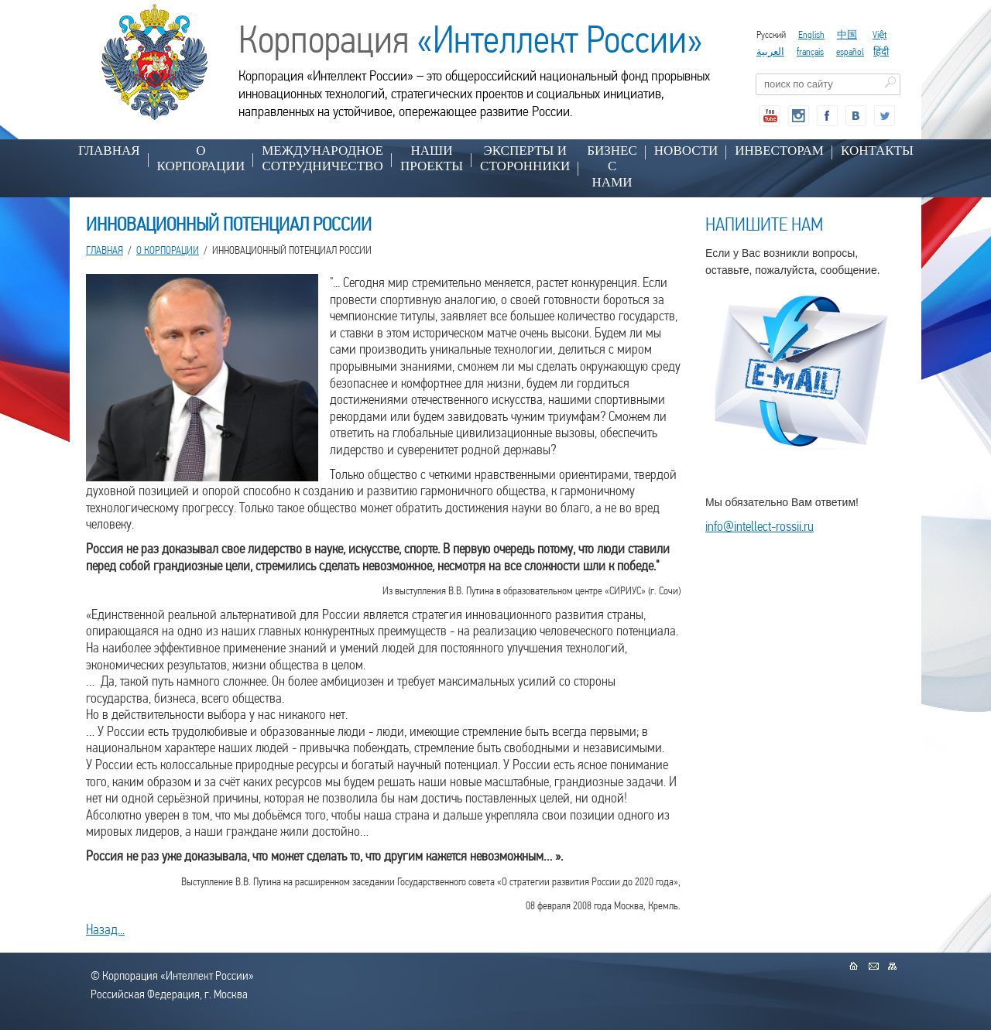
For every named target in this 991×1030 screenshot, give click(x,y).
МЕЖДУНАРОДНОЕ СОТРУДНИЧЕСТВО (322, 158)
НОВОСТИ (686, 150)
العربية (770, 51)
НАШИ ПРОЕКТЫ (431, 158)
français (810, 51)
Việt (879, 34)
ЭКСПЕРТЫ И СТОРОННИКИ (525, 158)
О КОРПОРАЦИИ (201, 158)
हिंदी (881, 51)
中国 (847, 34)
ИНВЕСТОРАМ (779, 150)
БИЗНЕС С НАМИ (612, 166)
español (850, 51)
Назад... (105, 929)
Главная (109, 150)
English (811, 34)
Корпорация (470, 39)
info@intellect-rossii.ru (759, 526)
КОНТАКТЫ (877, 150)
